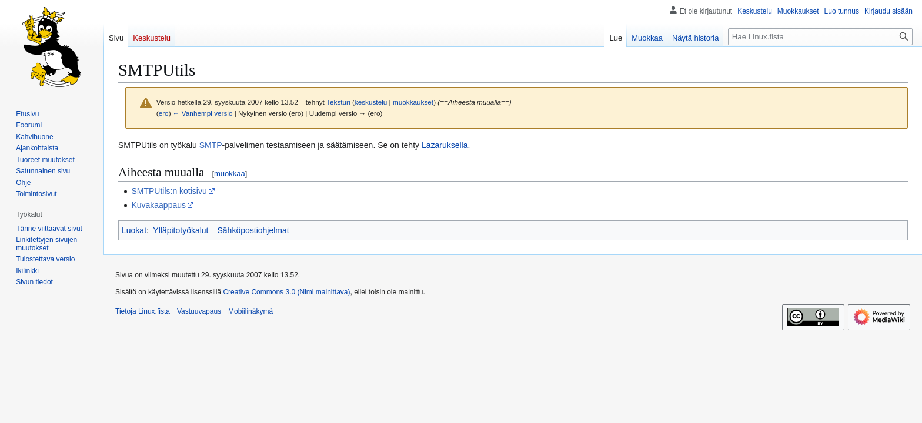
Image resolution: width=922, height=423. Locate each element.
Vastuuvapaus (199, 311)
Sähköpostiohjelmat (253, 230)
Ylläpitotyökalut (180, 230)
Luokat (134, 230)
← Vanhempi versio (203, 113)
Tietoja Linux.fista (142, 311)
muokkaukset (413, 102)
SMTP (210, 145)
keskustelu (371, 102)
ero (164, 113)
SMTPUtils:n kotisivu (168, 191)
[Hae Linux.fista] (820, 36)
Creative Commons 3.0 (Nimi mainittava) (286, 292)
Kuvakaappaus (158, 205)
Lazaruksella (445, 145)
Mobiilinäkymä (250, 311)
